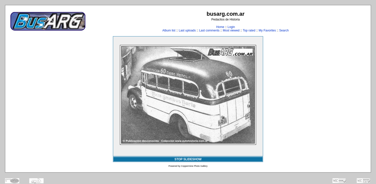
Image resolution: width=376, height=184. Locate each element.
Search (284, 30)
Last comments (209, 30)
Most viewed (231, 30)
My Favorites (267, 30)
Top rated (249, 30)
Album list (168, 30)
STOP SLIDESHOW (188, 159)
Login (231, 27)
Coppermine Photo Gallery (194, 166)
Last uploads (187, 30)
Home (220, 27)
